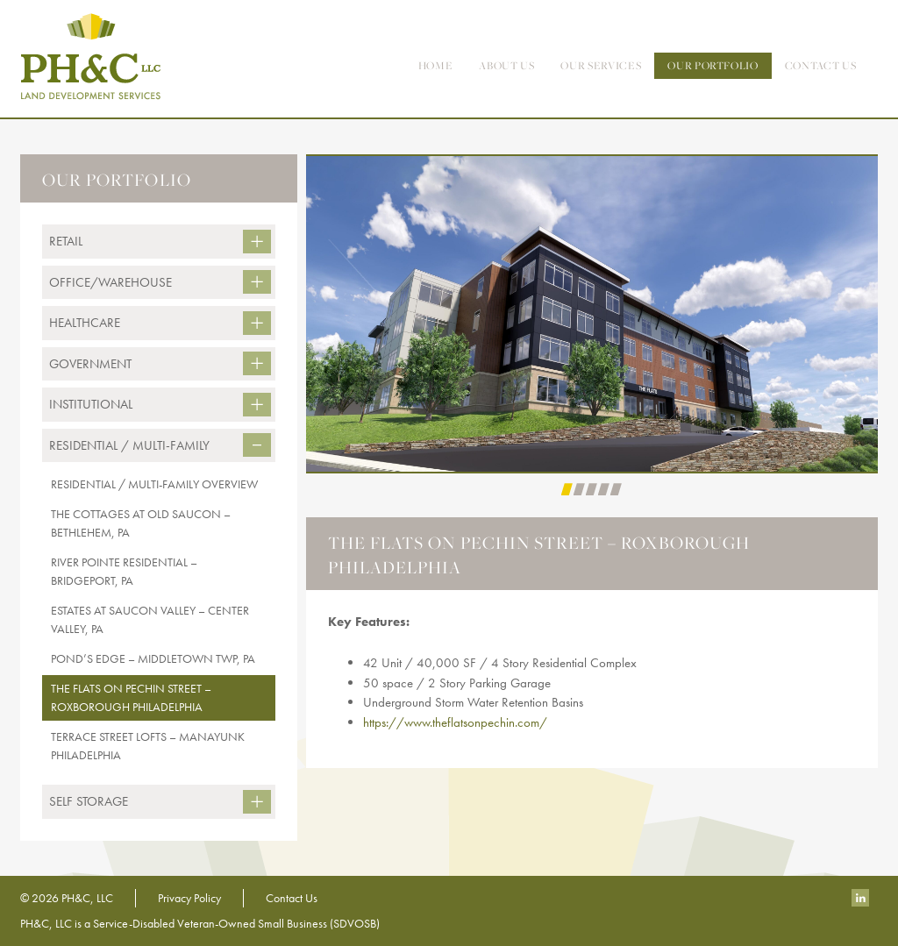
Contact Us (291, 898)
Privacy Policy (189, 898)
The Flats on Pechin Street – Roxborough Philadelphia (131, 697)
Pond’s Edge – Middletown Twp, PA (153, 658)
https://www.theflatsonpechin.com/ (455, 722)
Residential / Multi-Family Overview (154, 484)
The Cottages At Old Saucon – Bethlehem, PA (141, 523)
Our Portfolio (712, 65)
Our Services (600, 65)
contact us (821, 65)
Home (435, 65)
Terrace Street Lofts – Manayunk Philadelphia (148, 746)
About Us (506, 65)
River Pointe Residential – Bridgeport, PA (124, 571)
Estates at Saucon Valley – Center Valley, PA (150, 619)
